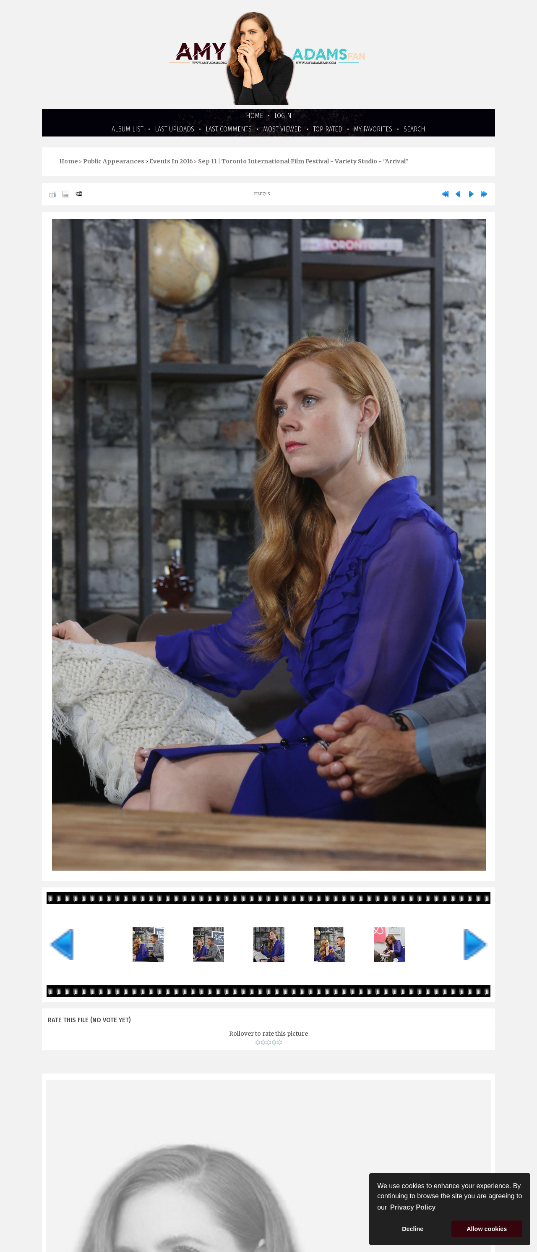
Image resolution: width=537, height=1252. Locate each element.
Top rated (327, 129)
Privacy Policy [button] (413, 1207)
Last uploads (174, 129)
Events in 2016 (171, 161)
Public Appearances (113, 161)
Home (254, 116)
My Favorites (373, 129)
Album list (127, 129)
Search (414, 129)
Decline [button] (412, 1229)
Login (283, 116)
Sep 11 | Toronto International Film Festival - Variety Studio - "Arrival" (303, 161)
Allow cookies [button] (487, 1229)
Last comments (229, 129)
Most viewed (282, 129)
